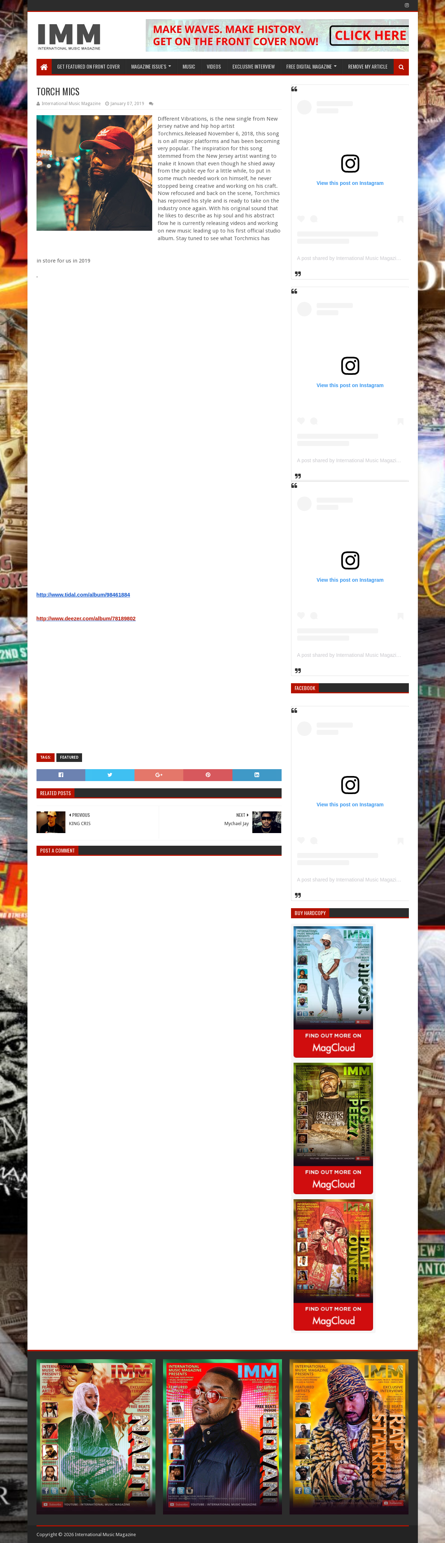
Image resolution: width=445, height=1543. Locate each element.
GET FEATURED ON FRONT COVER (88, 66)
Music (189, 66)
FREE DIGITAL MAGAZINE (309, 66)
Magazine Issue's (148, 66)
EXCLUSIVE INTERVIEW (253, 66)
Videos (214, 66)
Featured (69, 757)
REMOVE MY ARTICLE (368, 66)
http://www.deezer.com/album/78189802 (86, 618)
